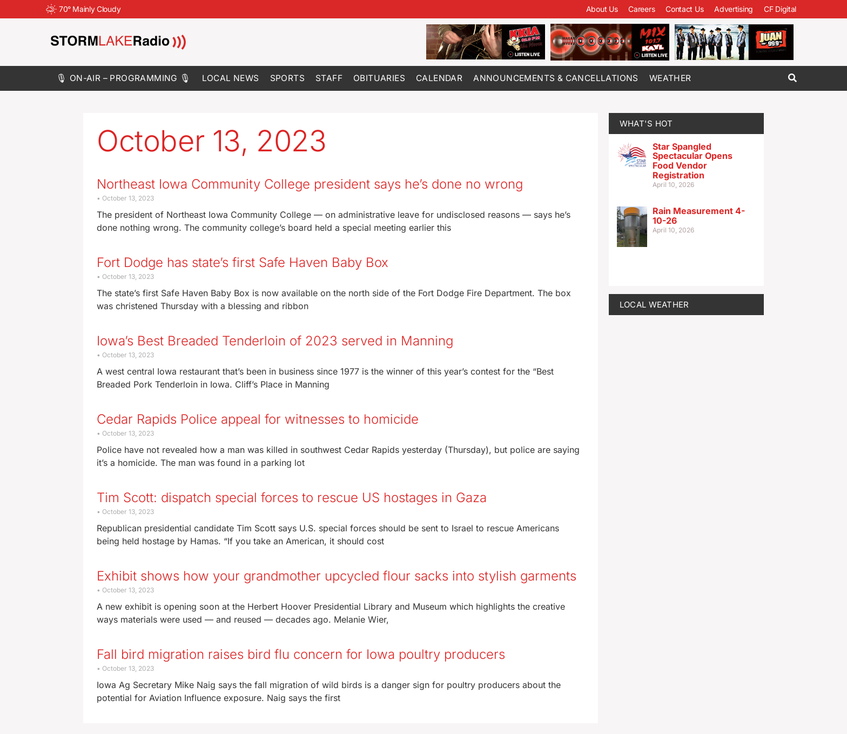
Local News (230, 78)
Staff (328, 78)
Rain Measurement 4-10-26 (699, 215)
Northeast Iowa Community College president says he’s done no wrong (310, 184)
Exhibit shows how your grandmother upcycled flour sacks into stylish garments (336, 576)
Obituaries (379, 78)
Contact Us (684, 9)
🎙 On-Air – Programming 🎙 (123, 78)
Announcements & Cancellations (555, 78)
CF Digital (780, 9)
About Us (602, 9)
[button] (792, 78)
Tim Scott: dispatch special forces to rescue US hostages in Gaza (292, 497)
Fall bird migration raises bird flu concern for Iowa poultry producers (301, 654)
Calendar (439, 78)
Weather (670, 78)
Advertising (733, 9)
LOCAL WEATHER (654, 304)
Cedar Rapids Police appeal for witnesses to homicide (258, 419)
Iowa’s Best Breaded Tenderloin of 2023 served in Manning (275, 341)
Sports (287, 78)
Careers (641, 9)
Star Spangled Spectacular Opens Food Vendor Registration (692, 161)
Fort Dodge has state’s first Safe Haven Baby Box (242, 262)
